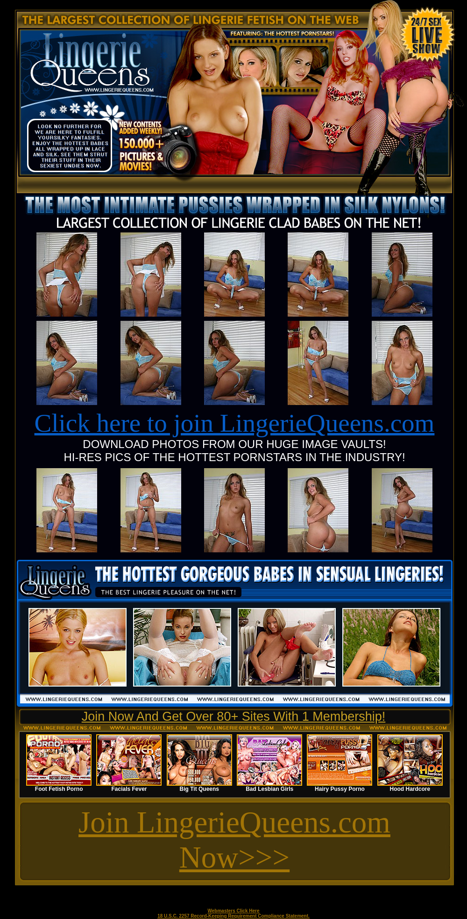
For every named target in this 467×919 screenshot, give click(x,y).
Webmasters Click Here (234, 910)
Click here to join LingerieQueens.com (235, 423)
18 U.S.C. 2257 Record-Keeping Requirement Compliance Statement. (233, 916)
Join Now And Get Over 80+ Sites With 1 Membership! (234, 716)
